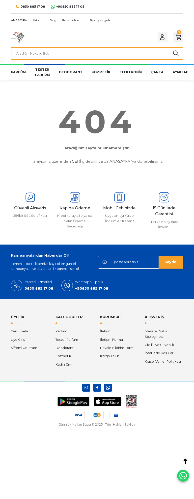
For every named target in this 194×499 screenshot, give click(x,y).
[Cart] (177, 37)
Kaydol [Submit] (171, 263)
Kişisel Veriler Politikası (163, 362)
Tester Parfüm (66, 340)
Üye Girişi (18, 340)
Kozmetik (63, 357)
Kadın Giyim (65, 365)
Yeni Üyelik (20, 332)
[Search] (97, 54)
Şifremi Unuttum (24, 348)
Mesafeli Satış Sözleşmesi (156, 334)
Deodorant (64, 348)
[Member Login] (161, 37)
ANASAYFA (120, 162)
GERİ (76, 162)
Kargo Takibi (110, 357)
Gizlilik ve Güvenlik (159, 345)
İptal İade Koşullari (159, 354)
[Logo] (18, 37)
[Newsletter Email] (140, 262)
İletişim (105, 332)
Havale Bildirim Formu (118, 348)
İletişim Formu (111, 340)
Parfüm (61, 332)
